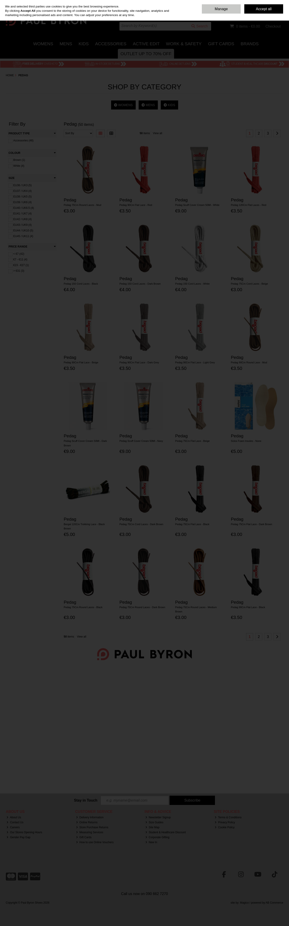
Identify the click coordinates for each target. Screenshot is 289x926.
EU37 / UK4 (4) (22, 191)
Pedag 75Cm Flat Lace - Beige (192, 441)
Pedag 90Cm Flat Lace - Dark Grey (139, 362)
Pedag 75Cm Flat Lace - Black (192, 524)
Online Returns (87, 822)
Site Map (152, 827)
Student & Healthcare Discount (165, 832)
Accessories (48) (23, 140)
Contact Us (234, 3)
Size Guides (154, 822)
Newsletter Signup (158, 817)
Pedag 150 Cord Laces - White (192, 283)
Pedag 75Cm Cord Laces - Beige (249, 283)
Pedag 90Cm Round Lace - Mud (249, 362)
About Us (14, 817)
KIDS (169, 105)
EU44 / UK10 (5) (23, 230)
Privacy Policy (225, 822)
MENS (148, 105)
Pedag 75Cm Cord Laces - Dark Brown (141, 524)
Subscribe (192, 800)
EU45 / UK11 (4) (23, 236)
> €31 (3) (18, 270)
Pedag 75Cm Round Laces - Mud (82, 205)
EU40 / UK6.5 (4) (23, 207)
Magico (244, 902)
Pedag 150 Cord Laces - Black (81, 283)
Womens (43, 43)
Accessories (110, 43)
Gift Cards (221, 43)
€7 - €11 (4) (20, 259)
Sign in (271, 13)
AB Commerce (274, 902)
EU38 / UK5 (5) (22, 196)
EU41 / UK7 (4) (22, 213)
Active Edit (146, 43)
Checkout (273, 26)
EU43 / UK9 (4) (22, 224)
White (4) (18, 165)
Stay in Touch (86, 800)
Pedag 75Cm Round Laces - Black (83, 607)
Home (221, 3)
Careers (13, 827)
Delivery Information (90, 817)
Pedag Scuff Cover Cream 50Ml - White (197, 205)
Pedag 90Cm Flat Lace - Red (135, 205)
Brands (250, 43)
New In (151, 842)
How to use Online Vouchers (95, 842)
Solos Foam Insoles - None (246, 441)
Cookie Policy (225, 827)
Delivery (248, 3)
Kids (84, 43)
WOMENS (123, 105)
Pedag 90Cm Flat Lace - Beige (81, 362)
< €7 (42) (18, 253)
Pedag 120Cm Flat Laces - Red (248, 205)
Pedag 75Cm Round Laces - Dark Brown (142, 607)
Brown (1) (19, 160)
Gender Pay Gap (18, 837)
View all (157, 133)
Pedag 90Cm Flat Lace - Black (248, 607)
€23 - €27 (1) (21, 265)
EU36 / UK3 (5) (22, 185)
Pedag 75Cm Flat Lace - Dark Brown (251, 524)
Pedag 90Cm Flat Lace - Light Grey (195, 362)
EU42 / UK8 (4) (22, 219)
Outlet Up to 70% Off (146, 53)
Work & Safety (184, 43)
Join (280, 13)
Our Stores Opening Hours (24, 832)
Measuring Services (89, 832)
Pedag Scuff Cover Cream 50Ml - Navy (141, 441)
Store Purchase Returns (92, 827)
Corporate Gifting (157, 837)
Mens (66, 43)
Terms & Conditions (228, 817)
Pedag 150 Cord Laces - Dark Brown (140, 283)
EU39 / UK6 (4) (22, 202)
